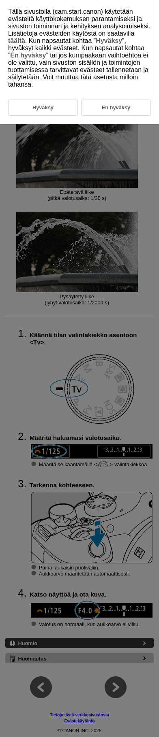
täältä (16, 40)
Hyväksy (109, 40)
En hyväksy (28, 55)
